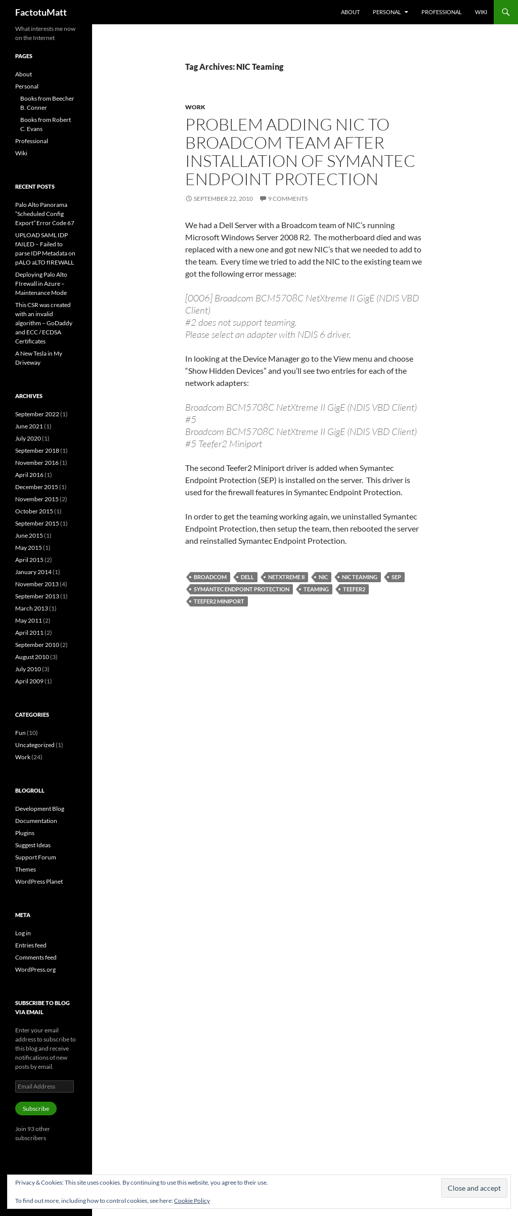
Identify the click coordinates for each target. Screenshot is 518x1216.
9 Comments (288, 198)
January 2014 (33, 572)
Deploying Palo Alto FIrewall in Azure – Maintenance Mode (41, 283)
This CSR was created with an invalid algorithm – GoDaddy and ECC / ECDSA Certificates (43, 323)
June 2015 (29, 535)
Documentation (36, 820)
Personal (387, 12)
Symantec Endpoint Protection (241, 589)
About (350, 12)
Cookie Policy (192, 1200)
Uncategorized (35, 745)
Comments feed (36, 957)
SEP (396, 577)
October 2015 (34, 511)
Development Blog (39, 808)
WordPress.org (35, 969)
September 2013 (37, 596)
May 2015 (28, 547)
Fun (20, 732)
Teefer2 (354, 589)
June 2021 (29, 426)
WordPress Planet (39, 881)
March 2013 (31, 608)
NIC (323, 577)
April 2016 (29, 475)
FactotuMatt (41, 12)
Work (195, 107)
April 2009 (29, 681)
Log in (23, 933)
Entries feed (31, 945)
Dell (247, 577)
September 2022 (37, 414)
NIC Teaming (359, 577)
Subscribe (36, 1108)
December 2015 (36, 487)
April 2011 (29, 632)
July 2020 (28, 438)
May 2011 (28, 620)
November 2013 (37, 584)
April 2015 (29, 559)
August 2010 (32, 657)
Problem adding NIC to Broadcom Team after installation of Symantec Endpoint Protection (300, 151)
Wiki (481, 12)
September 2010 (37, 644)
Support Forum (35, 857)
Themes (25, 869)
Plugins (24, 833)
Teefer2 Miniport (219, 601)
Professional (441, 12)
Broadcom (210, 577)
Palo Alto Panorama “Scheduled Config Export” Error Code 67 (44, 214)
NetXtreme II (286, 577)
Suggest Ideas (33, 845)
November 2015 (37, 499)
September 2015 (37, 523)
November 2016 (37, 462)
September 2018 (37, 450)
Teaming (316, 589)
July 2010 (28, 669)
